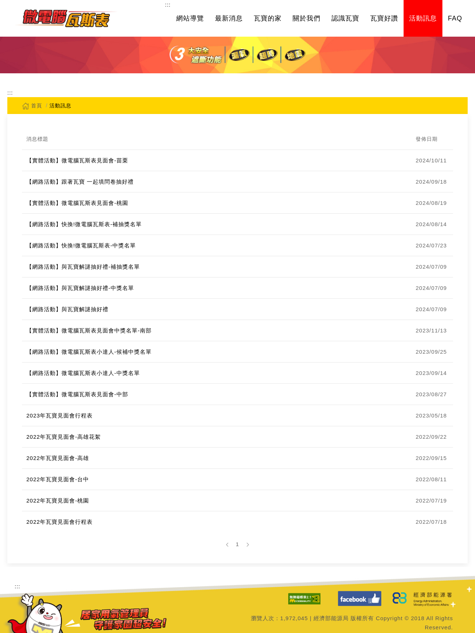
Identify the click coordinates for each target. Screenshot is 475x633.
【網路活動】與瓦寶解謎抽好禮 (67, 309)
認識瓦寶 (345, 18)
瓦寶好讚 (384, 18)
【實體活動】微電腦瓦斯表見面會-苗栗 (77, 160)
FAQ (455, 18)
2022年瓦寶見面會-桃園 (57, 500)
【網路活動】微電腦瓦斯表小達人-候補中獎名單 (89, 352)
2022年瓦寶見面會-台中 (57, 479)
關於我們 (306, 18)
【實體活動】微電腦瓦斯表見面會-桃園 (77, 203)
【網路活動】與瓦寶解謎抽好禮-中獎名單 (80, 288)
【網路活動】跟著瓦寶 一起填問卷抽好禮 (80, 182)
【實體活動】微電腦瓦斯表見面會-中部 (77, 394)
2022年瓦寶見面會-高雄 (57, 458)
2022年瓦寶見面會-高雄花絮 (63, 437)
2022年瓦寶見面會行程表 (59, 522)
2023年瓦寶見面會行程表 (59, 415)
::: (168, 4)
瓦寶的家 (268, 18)
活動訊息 (423, 18)
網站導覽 (190, 18)
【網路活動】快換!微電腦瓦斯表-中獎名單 (81, 245)
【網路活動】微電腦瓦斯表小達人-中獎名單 (83, 373)
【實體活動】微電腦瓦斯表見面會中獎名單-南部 (89, 330)
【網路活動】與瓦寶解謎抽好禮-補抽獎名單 (83, 267)
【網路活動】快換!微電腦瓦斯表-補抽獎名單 (84, 224)
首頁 (32, 105)
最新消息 (229, 18)
